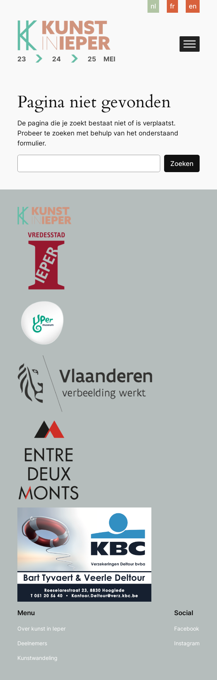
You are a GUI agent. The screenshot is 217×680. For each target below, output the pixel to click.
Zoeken (181, 163)
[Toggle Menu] (189, 43)
